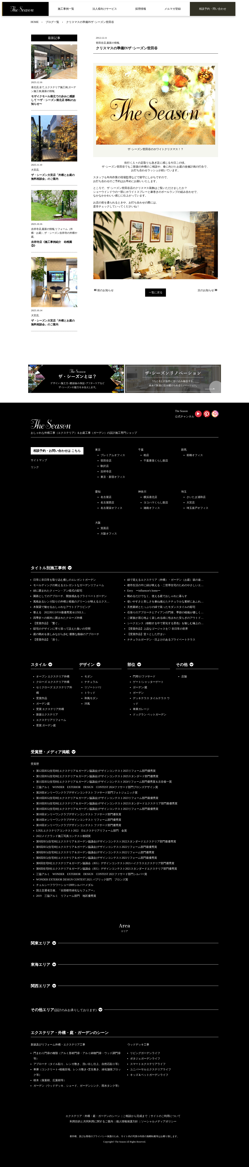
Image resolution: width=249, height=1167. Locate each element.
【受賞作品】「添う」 (46, 639)
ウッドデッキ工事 (138, 1044)
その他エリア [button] (67, 1010)
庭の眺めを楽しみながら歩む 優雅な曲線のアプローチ (66, 634)
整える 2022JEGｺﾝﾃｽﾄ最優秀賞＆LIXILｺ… (59, 612)
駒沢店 (105, 466)
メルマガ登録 (172, 8)
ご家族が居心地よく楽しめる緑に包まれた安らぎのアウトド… (165, 617)
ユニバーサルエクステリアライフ (150, 1069)
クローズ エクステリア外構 (53, 681)
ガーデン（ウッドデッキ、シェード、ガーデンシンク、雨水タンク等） (77, 1085)
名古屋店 (106, 497)
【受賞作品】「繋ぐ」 (46, 623)
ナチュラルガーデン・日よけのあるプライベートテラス (161, 639)
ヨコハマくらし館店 (156, 502)
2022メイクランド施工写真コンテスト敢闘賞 (63, 836)
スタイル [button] (41, 664)
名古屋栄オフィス (111, 508)
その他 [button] (184, 664)
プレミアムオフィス (113, 455)
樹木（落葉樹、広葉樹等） (49, 1080)
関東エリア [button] (43, 943)
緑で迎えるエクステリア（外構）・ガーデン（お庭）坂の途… (165, 579)
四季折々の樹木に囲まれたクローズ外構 (57, 617)
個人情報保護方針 (127, 1121)
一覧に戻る (155, 292)
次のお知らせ (208, 290)
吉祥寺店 (106, 471)
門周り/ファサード (144, 676)
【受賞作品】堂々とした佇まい (146, 634)
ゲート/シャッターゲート (148, 681)
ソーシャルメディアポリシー (158, 1121)
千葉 (141, 449)
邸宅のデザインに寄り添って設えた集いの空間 (61, 628)
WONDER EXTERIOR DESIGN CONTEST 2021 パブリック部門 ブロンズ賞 (82, 879)
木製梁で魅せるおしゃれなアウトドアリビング (61, 607)
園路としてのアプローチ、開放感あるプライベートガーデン (70, 596)
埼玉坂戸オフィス (197, 508)
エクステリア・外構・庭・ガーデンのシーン (70, 1033)
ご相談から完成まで (135, 1116)
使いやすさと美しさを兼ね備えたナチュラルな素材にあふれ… (165, 601)
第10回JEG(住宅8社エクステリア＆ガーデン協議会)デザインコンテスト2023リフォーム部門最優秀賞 (97, 798)
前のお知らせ (103, 290)
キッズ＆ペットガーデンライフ (149, 1074)
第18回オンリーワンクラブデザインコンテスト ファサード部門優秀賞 (78, 825)
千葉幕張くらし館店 (156, 460)
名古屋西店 (107, 502)
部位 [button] (134, 664)
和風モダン (91, 698)
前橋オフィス (195, 455)
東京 (98, 449)
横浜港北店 (150, 497)
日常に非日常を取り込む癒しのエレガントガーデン (64, 579)
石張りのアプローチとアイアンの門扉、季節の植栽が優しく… (165, 612)
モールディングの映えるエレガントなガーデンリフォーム (68, 585)
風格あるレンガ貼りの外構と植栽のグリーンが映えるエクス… (71, 601)
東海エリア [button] (43, 964)
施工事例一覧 (66, 8)
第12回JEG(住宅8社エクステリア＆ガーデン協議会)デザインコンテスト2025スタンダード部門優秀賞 (97, 776)
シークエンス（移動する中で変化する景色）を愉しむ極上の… (165, 623)
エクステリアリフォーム (51, 720)
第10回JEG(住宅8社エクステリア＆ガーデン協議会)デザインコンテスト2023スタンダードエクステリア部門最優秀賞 (106, 803)
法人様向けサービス (104, 8)
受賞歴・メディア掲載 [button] (53, 752)
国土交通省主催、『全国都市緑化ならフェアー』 (66, 890)
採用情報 (140, 8)
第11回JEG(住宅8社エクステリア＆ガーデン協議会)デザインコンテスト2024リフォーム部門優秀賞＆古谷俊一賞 (104, 781)
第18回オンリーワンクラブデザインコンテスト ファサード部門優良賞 (78, 814)
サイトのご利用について (166, 1116)
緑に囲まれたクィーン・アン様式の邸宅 (57, 590)
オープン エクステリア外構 (53, 676)
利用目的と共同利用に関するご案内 (91, 1121)
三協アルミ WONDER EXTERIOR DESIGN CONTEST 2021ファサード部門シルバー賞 (91, 874)
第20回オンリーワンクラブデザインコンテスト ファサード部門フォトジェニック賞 (87, 792)
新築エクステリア (47, 714)
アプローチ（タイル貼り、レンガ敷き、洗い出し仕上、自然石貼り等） (77, 1064)
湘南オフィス (152, 508)
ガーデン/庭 (140, 687)
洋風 (87, 703)
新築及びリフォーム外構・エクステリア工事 (58, 1044)
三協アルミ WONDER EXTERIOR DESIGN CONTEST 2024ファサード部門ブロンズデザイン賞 (97, 787)
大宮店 (191, 502)
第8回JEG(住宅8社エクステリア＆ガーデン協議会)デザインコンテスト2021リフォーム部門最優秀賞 (96, 857)
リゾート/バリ (93, 687)
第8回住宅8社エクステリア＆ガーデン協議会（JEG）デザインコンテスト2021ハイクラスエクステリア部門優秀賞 (105, 863)
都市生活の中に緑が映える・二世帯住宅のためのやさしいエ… (165, 585)
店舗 (184, 676)
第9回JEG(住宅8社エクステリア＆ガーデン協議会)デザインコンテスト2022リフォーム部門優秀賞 (95, 852)
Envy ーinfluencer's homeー (143, 590)
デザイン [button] (89, 664)
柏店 (146, 455)
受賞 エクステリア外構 (50, 709)
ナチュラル (91, 681)
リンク (35, 467)
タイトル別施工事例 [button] (51, 568)
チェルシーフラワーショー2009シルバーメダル (64, 885)
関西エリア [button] (43, 986)
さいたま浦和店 (196, 497)
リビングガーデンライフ (145, 1053)
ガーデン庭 (43, 703)
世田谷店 (106, 460)
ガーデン (138, 692)
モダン (88, 676)
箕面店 (105, 528)
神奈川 (142, 491)
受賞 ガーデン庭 (46, 725)
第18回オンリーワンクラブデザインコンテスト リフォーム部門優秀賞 (78, 819)
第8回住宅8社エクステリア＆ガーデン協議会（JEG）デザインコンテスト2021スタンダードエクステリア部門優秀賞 (106, 868)
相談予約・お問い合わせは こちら (57, 450)
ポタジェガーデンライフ (145, 1058)
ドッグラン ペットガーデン (149, 714)
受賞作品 (41, 698)
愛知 (98, 491)
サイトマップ (39, 460)
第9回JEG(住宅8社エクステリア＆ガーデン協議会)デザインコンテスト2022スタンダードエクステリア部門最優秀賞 (106, 841)
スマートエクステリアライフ (148, 1064)
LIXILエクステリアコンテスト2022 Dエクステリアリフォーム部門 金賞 (81, 830)
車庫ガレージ (141, 709)
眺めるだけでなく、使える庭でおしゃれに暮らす (157, 596)
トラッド (89, 692)
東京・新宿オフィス (113, 476)
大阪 (98, 522)
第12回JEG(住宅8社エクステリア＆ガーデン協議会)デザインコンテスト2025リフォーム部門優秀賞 (96, 770)
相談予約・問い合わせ (212, 8)
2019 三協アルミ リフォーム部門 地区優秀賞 (66, 895)
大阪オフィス (109, 533)
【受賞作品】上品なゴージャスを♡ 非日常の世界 (159, 628)
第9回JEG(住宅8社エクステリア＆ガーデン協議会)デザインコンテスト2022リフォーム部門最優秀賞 (96, 846)
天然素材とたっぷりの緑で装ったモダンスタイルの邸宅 (161, 607)
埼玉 (184, 491)
